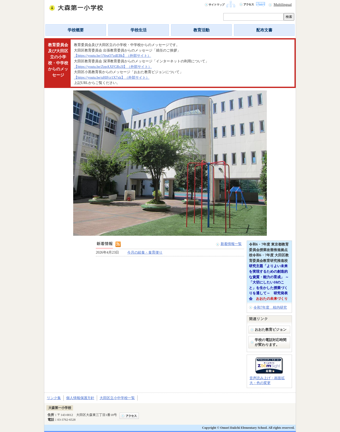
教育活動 (201, 30)
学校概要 (76, 30)
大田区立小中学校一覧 (117, 398)
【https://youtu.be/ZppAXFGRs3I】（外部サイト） (113, 67)
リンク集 (54, 398)
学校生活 (139, 30)
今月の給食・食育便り (144, 252)
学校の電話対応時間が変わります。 (270, 342)
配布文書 (264, 30)
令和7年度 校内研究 (270, 307)
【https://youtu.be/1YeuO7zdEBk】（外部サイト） (112, 56)
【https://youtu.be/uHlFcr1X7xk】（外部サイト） (111, 77)
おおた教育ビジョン (272, 329)
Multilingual (283, 5)
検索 (289, 17)
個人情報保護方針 (80, 398)
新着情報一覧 (231, 244)
